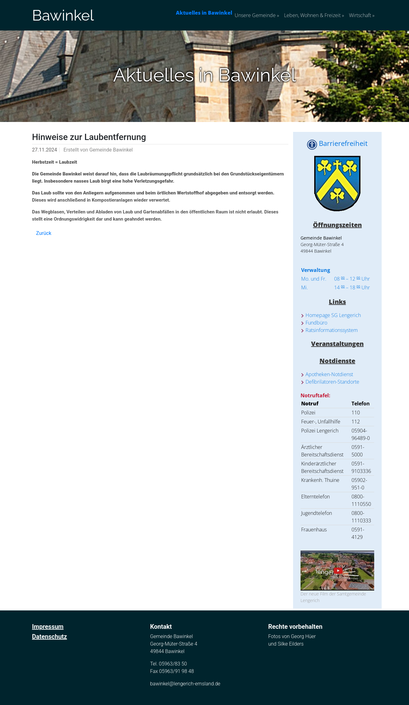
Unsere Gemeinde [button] (257, 15)
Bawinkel (63, 15)
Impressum (47, 626)
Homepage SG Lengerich (333, 315)
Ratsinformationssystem (332, 330)
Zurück (43, 233)
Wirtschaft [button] (362, 15)
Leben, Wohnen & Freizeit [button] (314, 15)
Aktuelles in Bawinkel (204, 12)
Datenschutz (49, 636)
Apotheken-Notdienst (329, 374)
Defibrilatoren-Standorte (332, 381)
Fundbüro (316, 322)
